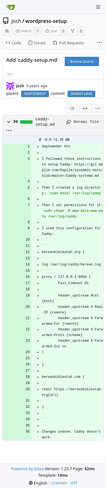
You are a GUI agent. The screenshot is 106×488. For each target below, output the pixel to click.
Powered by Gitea (27, 468)
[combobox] (72, 108)
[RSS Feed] (7, 31)
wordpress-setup (46, 21)
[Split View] (85, 108)
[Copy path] (68, 122)
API (74, 482)
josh (16, 21)
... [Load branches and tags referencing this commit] (9, 74)
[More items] (99, 43)
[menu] (98, 108)
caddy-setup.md (45, 122)
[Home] (11, 7)
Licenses (59, 482)
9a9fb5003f (35, 94)
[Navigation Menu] (98, 7)
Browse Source (82, 61)
